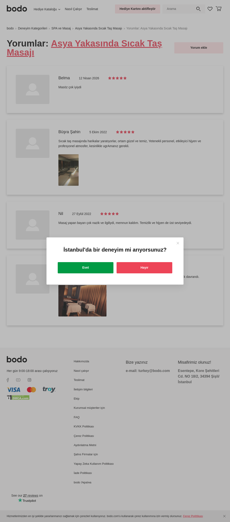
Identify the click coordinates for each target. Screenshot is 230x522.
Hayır (144, 267)
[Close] (178, 243)
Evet (85, 267)
